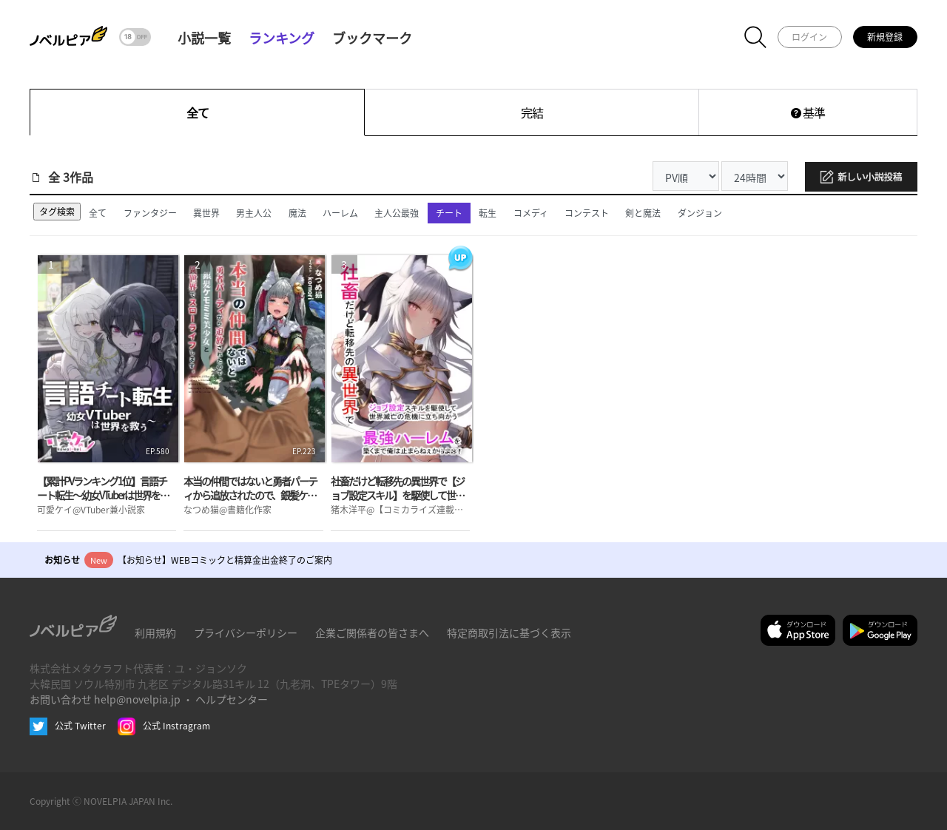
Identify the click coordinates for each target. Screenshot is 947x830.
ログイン (809, 36)
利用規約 (155, 632)
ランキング (281, 37)
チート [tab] (449, 212)
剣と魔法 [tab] (643, 212)
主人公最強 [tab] (396, 212)
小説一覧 (204, 37)
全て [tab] (98, 212)
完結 (532, 112)
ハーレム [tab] (340, 212)
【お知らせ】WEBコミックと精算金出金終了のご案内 (225, 559)
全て (197, 112)
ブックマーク (372, 37)
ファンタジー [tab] (150, 212)
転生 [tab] (487, 212)
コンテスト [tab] (587, 212)
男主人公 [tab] (254, 212)
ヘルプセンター (231, 699)
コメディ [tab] (530, 212)
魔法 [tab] (297, 212)
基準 (808, 112)
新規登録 (885, 36)
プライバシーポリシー (245, 632)
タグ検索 (57, 211)
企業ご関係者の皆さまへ (372, 632)
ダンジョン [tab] (700, 212)
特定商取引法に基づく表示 (509, 632)
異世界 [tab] (206, 212)
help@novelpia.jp (137, 699)
